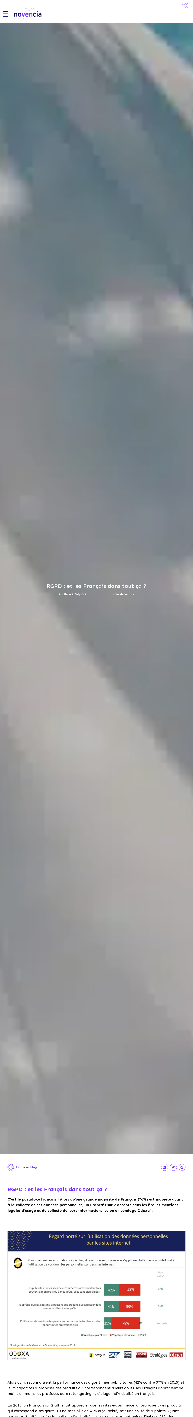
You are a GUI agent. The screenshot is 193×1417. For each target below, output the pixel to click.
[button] (164, 1169)
